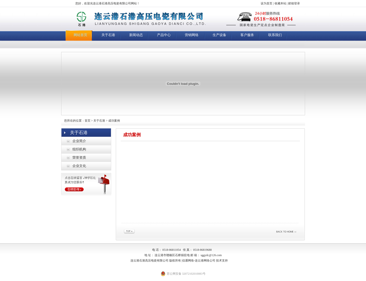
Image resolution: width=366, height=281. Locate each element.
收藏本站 (280, 3)
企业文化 (79, 166)
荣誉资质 (79, 157)
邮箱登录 (294, 3)
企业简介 (79, 141)
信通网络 (188, 260)
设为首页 (266, 3)
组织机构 (79, 149)
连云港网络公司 (205, 260)
